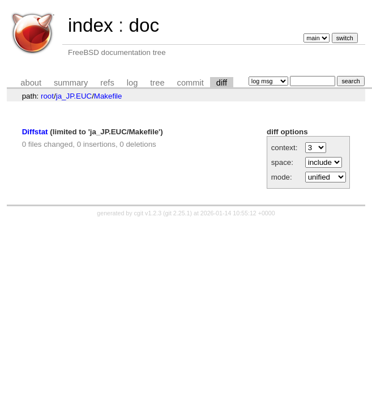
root (47, 96)
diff (221, 82)
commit (190, 82)
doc (144, 25)
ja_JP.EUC (74, 96)
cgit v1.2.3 (148, 213)
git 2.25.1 (177, 213)
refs (107, 82)
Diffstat (35, 132)
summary (71, 82)
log (132, 82)
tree (157, 82)
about (30, 82)
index (90, 25)
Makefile (108, 96)
